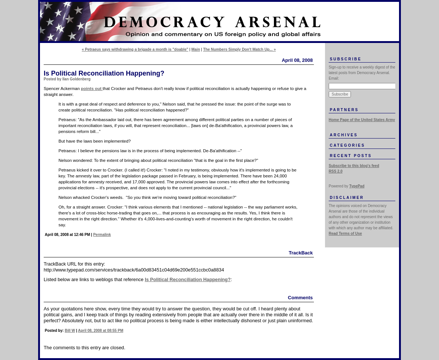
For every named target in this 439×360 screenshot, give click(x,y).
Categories (347, 145)
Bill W (70, 331)
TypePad (357, 186)
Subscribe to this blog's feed (354, 166)
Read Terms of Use (345, 233)
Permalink (102, 235)
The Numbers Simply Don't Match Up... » (239, 49)
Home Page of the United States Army (362, 120)
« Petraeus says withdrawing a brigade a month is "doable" (135, 49)
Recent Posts (351, 156)
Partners (344, 110)
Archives (344, 135)
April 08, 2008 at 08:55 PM (100, 331)
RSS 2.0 (335, 171)
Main (195, 49)
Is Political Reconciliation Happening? (188, 279)
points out (92, 88)
